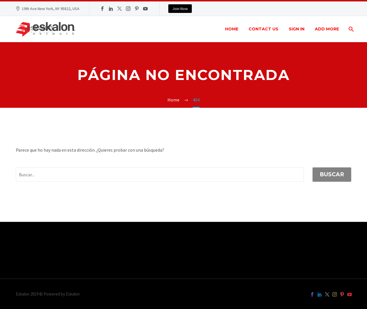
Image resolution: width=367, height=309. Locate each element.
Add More (327, 29)
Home (231, 29)
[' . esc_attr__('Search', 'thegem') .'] (160, 174)
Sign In (296, 29)
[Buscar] (350, 29)
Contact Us (263, 29)
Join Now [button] (180, 8)
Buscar (332, 174)
